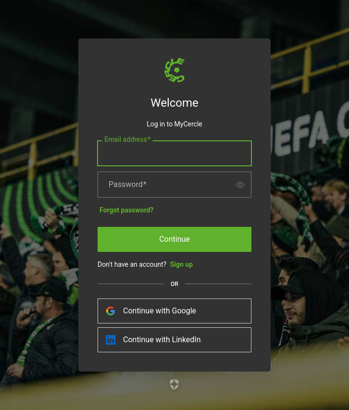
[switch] (240, 184)
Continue (174, 239)
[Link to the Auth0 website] (174, 384)
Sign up (181, 264)
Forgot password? (126, 210)
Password (128, 184)
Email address (127, 140)
